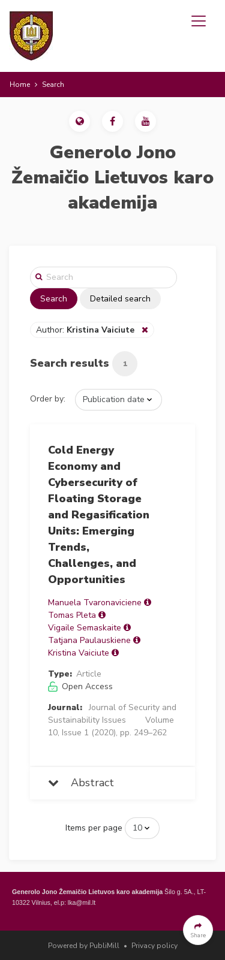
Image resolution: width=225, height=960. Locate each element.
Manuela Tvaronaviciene (95, 602)
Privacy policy (154, 945)
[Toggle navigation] (198, 21)
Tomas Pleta (72, 615)
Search (53, 298)
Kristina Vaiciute (78, 653)
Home (20, 84)
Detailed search (120, 298)
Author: (86, 330)
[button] (79, 121)
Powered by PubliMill (83, 945)
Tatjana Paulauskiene (89, 640)
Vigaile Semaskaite (84, 627)
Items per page (93, 828)
